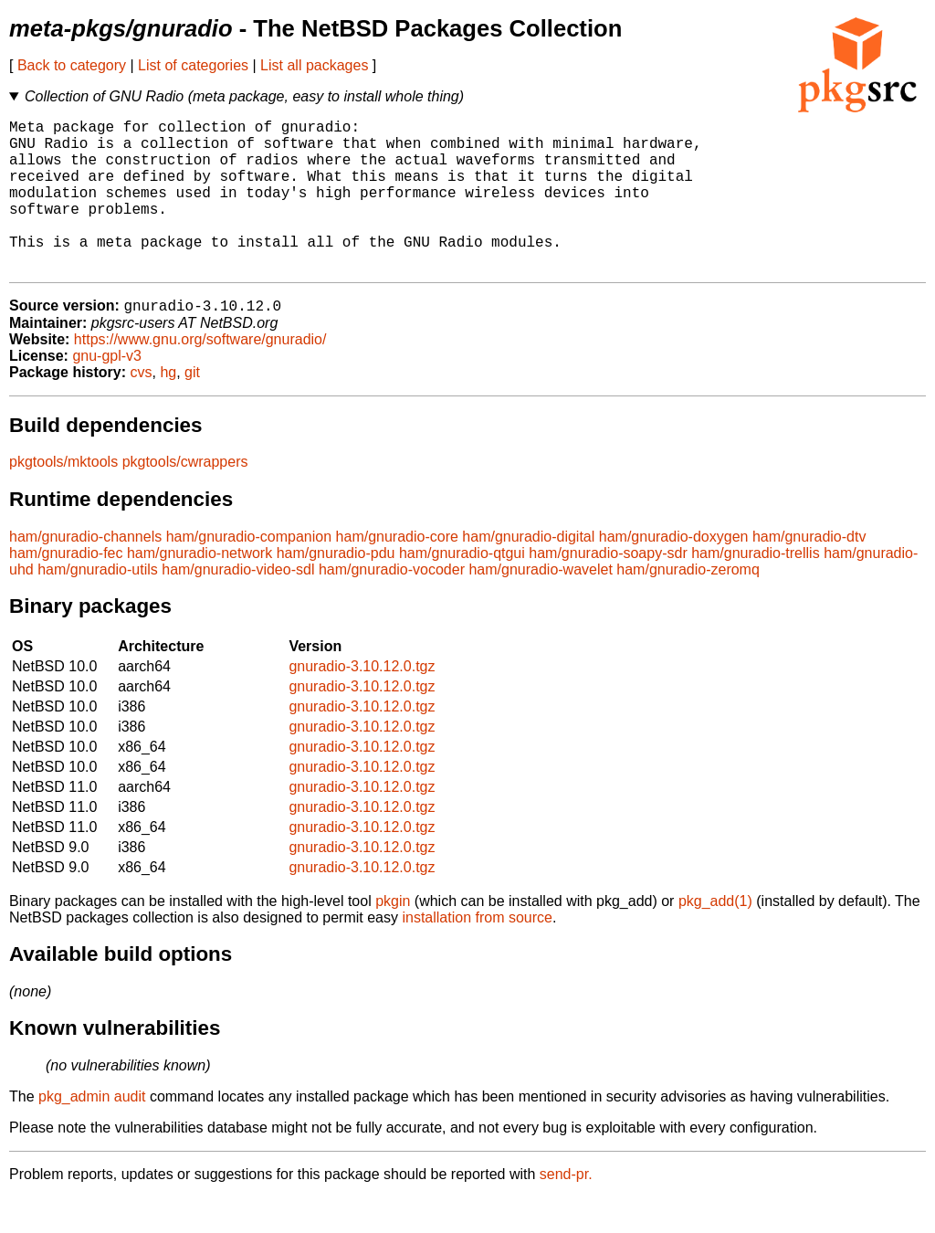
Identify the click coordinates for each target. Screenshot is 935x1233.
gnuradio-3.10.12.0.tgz (362, 702)
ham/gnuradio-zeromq (688, 605)
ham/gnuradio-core (397, 572)
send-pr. (566, 1209)
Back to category (71, 65)
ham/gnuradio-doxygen (674, 572)
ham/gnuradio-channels (85, 572)
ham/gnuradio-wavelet (540, 605)
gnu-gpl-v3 (107, 391)
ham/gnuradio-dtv (809, 572)
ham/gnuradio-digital (528, 572)
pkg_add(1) (715, 936)
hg (168, 408)
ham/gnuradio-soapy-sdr (608, 588)
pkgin (392, 936)
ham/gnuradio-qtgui (462, 588)
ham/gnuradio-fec (66, 588)
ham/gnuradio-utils (97, 605)
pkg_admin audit (91, 1132)
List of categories (193, 65)
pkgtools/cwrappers (185, 497)
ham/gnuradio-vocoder (392, 605)
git (192, 408)
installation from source (477, 953)
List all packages (314, 65)
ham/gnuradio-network (199, 588)
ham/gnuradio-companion (248, 572)
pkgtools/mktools (63, 497)
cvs (141, 408)
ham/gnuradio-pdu (336, 588)
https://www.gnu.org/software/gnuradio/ (200, 375)
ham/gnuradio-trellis (755, 588)
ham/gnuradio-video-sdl (238, 605)
